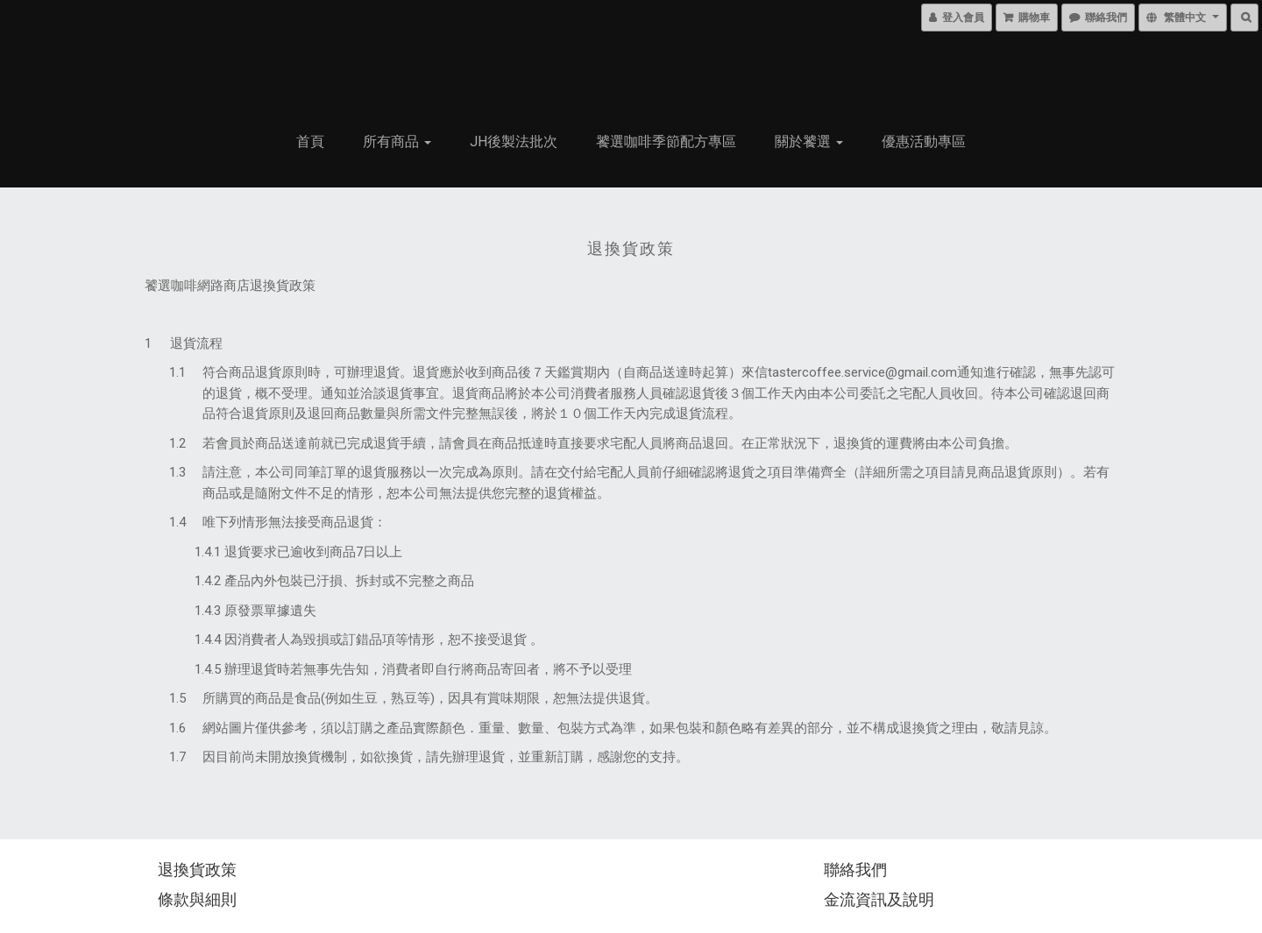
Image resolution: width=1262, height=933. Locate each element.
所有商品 (397, 141)
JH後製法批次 (513, 141)
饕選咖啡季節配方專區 (666, 141)
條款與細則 (197, 899)
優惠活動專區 (924, 141)
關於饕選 (809, 141)
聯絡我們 (855, 869)
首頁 (310, 141)
